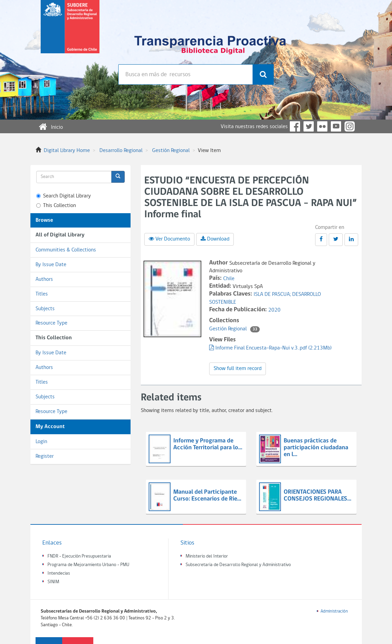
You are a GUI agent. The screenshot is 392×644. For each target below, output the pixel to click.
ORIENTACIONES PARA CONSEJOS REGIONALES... (317, 495)
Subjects (45, 309)
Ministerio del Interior (207, 556)
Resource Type (51, 323)
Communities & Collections (66, 250)
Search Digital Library (63, 196)
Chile (228, 279)
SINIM (53, 582)
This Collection (56, 205)
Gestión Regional (171, 150)
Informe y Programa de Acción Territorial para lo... (207, 444)
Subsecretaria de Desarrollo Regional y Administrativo (238, 564)
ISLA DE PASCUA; (273, 294)
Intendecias (59, 573)
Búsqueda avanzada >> (143, 92)
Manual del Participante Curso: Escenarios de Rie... (207, 495)
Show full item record (237, 368)
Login (41, 441)
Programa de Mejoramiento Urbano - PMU (88, 564)
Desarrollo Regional (121, 150)
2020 (274, 310)
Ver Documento (169, 239)
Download (215, 239)
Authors (44, 279)
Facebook (295, 126)
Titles (42, 294)
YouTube (336, 126)
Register (45, 456)
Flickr (322, 126)
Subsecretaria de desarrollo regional (70, 32)
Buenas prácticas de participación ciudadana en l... (316, 448)
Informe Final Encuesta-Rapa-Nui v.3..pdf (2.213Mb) (270, 348)
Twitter (308, 126)
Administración (334, 611)
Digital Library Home (67, 150)
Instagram (349, 126)
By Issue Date (51, 265)
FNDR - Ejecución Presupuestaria (79, 556)
